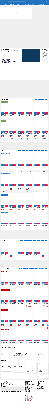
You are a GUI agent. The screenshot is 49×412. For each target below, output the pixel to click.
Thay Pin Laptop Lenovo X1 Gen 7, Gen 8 (12, 208)
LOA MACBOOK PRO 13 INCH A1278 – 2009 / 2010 (4, 254)
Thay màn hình (20, 268)
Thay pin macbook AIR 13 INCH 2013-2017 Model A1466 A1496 (20, 322)
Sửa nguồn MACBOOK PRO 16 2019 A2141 (36, 342)
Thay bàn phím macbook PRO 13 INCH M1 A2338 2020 (4, 303)
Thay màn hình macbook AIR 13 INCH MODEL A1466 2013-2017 (4, 284)
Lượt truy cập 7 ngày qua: (28, 396)
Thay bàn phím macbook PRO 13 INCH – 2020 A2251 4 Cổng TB (45, 303)
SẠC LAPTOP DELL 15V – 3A (12, 133)
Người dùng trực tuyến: (27, 395)
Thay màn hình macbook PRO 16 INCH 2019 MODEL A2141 (29, 284)
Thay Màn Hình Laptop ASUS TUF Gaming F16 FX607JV (20, 166)
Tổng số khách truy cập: (27, 399)
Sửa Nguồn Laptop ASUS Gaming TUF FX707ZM (12, 225)
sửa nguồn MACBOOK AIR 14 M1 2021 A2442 (29, 342)
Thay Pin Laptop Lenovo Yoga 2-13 (4, 208)
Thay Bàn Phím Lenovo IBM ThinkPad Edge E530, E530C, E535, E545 (45, 186)
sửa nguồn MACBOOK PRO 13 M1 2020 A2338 (12, 342)
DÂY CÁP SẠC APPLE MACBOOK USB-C (36, 254)
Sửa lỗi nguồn (42, 268)
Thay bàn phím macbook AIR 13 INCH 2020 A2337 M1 (37, 303)
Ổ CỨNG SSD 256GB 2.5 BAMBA (45, 115)
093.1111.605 (9, 382)
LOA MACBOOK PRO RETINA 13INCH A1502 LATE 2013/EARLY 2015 (45, 253)
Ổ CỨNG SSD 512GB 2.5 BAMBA (21, 115)
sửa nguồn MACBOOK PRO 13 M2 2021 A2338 (4, 342)
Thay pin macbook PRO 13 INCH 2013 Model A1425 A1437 (29, 322)
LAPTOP (25, 4)
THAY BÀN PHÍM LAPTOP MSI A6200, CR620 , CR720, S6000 (29, 186)
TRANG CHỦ (6, 4)
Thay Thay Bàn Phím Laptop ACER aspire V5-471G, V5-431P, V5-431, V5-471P (4, 186)
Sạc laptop (37, 99)
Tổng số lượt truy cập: (27, 400)
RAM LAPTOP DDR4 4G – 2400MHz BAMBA (4, 115)
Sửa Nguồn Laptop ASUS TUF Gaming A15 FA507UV (37, 225)
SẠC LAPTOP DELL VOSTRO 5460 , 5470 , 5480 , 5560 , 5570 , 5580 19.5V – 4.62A (37, 133)
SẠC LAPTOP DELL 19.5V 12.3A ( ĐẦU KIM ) (21, 133)
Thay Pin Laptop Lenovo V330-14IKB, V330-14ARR (21, 208)
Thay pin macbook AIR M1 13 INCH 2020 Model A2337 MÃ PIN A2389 (4, 322)
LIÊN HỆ (37, 4)
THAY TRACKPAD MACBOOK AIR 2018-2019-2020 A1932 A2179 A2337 (29, 254)
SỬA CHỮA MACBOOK (19, 4)
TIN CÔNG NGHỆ (41, 4)
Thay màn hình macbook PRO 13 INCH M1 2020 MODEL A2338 (12, 284)
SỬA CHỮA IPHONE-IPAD (31, 4)
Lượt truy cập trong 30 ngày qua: (28, 397)
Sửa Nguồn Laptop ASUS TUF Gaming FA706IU (4, 225)
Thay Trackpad (38, 268)
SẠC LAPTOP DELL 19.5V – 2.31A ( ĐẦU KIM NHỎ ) (29, 133)
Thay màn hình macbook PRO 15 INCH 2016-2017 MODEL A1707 (45, 284)
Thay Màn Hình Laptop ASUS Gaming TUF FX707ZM (12, 166)
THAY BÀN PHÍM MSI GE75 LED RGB (12, 186)
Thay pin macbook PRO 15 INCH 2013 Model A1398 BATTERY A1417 (45, 322)
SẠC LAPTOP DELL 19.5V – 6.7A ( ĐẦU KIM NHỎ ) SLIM (45, 133)
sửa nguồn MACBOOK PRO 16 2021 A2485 (20, 342)
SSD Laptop (43, 99)
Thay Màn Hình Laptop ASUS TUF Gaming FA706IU (4, 166)
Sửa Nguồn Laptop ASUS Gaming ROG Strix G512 (45, 225)
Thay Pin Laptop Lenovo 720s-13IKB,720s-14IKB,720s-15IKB (45, 208)
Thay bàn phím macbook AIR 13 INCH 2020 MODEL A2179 (29, 303)
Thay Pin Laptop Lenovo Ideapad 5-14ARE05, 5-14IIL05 (29, 208)
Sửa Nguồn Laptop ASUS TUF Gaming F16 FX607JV (21, 225)
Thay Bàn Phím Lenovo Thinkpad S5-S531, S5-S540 (37, 186)
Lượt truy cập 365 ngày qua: (28, 398)
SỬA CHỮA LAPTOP (12, 4)
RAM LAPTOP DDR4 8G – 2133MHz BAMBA (29, 115)
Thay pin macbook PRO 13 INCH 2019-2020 (12, 322)
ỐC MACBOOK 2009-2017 (20, 254)
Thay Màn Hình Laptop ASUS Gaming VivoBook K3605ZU (29, 166)
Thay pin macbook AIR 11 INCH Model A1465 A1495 (37, 322)
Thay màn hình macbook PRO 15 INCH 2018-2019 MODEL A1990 (37, 284)
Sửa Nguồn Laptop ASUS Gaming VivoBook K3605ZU (29, 225)
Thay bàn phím (24, 268)
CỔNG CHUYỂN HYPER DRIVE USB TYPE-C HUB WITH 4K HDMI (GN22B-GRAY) (12, 253)
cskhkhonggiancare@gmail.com (6, 383)
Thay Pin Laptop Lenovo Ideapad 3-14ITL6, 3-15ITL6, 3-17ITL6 (37, 208)
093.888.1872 (4, 382)
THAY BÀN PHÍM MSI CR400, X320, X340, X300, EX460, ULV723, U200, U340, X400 (21, 186)
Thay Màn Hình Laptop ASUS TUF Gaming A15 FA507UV (37, 166)
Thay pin (27, 268)
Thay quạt (33, 268)
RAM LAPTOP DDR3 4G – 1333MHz (12, 115)
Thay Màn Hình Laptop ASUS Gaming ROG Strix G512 (45, 166)
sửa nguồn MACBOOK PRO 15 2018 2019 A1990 (45, 342)
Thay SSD (35, 268)
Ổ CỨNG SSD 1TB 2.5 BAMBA (36, 115)
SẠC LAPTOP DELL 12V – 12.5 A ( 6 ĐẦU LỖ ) (4, 133)
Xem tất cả (46, 99)
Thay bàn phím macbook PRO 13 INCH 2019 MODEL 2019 (12, 303)
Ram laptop (40, 99)
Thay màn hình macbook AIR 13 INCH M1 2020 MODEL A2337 (21, 284)
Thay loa (30, 268)
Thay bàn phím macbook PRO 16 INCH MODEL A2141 (21, 303)
